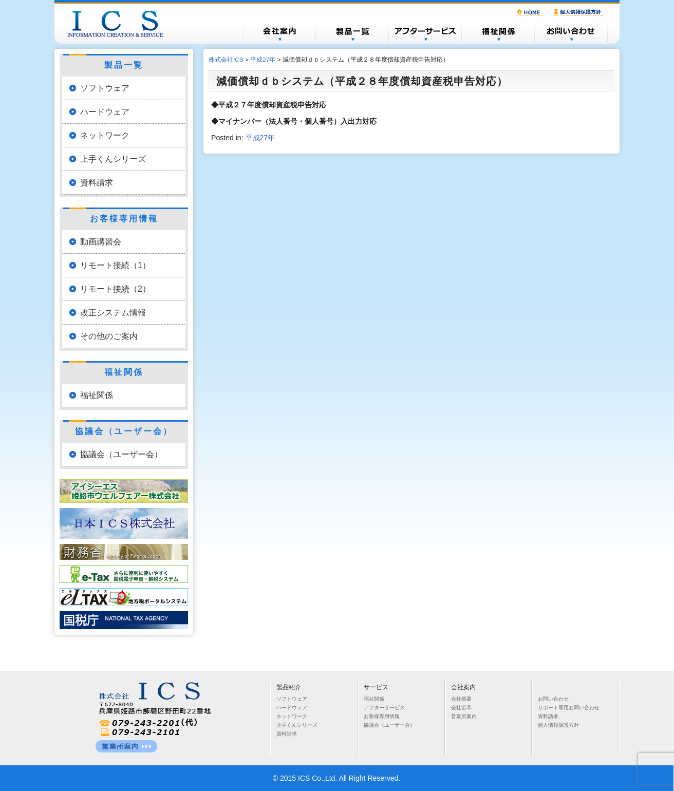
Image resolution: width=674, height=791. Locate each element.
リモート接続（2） (115, 289)
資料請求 (96, 182)
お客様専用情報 (382, 716)
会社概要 (279, 32)
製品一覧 (352, 32)
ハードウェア (104, 111)
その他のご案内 (109, 336)
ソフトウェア (104, 88)
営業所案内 (464, 716)
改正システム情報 (113, 312)
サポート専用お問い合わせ (569, 707)
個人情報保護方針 (580, 12)
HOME (531, 12)
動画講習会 (100, 241)
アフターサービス (425, 32)
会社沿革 (461, 707)
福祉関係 (498, 32)
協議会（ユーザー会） (121, 454)
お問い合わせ (571, 32)
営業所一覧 (126, 746)
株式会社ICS (120, 23)
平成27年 (260, 138)
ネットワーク (104, 135)
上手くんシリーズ (113, 159)
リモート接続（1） (115, 265)
